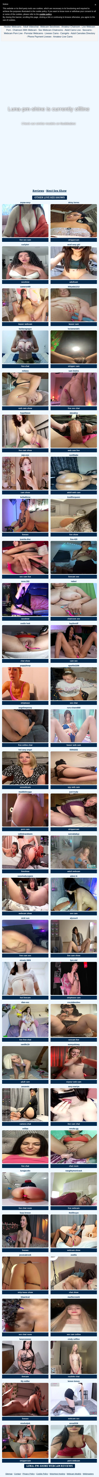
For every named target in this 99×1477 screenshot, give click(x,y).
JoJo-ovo (25, 455)
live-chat (25, 366)
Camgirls (64, 33)
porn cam (25, 829)
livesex (25, 534)
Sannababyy (73, 834)
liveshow (25, 871)
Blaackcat (25, 1297)
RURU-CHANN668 (73, 708)
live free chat (25, 1040)
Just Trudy (73, 792)
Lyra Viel (73, 960)
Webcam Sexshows (50, 27)
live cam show (25, 450)
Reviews (38, 190)
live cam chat (74, 1124)
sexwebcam (25, 787)
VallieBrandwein (25, 834)
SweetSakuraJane (25, 876)
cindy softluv (74, 1339)
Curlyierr (25, 244)
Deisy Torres (73, 202)
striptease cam (73, 998)
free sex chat (74, 408)
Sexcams (87, 30)
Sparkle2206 (73, 665)
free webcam (74, 1208)
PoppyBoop (25, 665)
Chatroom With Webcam (25, 30)
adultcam (73, 282)
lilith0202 (74, 750)
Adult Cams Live (73, 30)
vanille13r (25, 1044)
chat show (25, 661)
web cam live (74, 450)
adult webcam (73, 871)
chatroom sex (73, 619)
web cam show (25, 408)
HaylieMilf (73, 623)
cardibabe (73, 455)
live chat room (25, 1208)
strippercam (73, 240)
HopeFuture (25, 413)
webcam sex (74, 1419)
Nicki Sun (25, 918)
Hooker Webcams (12, 27)
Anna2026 (73, 1423)
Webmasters (88, 1474)
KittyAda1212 (74, 287)
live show (73, 534)
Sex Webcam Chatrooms (50, 30)
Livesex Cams (52, 33)
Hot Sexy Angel (25, 750)
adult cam (25, 1082)
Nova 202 (25, 581)
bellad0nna (25, 497)
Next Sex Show (56, 190)
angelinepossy (25, 708)
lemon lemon (74, 1381)
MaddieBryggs (25, 792)
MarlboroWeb (74, 1297)
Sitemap (8, 1474)
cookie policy (45, 14)
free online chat (25, 745)
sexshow (25, 282)
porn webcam (74, 1461)
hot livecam (25, 998)
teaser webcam (25, 324)
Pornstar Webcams (33, 33)
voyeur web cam (73, 1082)
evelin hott (25, 623)
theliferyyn (74, 1213)
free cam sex (25, 955)
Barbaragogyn (25, 329)
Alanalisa (74, 413)
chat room (73, 1166)
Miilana (25, 371)
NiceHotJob (25, 1423)
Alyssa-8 (73, 918)
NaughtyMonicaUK (73, 1171)
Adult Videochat (31, 27)
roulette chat (74, 1376)
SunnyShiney (74, 1044)
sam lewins (74, 371)
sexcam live (73, 1040)
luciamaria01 (74, 329)
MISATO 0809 (25, 960)
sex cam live (25, 577)
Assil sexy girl (73, 244)
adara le (73, 876)
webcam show (25, 913)
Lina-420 (73, 539)
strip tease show (25, 1292)
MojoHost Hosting (57, 1474)
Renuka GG (73, 1129)
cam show (25, 492)
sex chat (74, 703)
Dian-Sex (25, 1002)
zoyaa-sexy (25, 202)
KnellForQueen (73, 497)
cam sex (73, 661)
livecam (25, 1376)
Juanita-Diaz (25, 539)
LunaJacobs (25, 1171)
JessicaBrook (25, 1255)
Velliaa (25, 1129)
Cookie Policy (42, 1474)
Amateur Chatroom (70, 27)
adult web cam (73, 492)
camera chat (25, 1124)
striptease (25, 703)
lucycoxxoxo (25, 1339)
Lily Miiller (25, 1381)
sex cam (73, 913)
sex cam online (74, 1334)
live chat (25, 1166)
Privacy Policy (29, 1474)
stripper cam (74, 366)
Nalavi (73, 581)
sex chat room (25, 1334)
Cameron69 (25, 287)
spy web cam (74, 787)
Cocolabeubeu (73, 1002)
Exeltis (74, 1255)
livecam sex (73, 577)
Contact (17, 1474)
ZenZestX (25, 1086)
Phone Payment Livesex (40, 36)
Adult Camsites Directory (83, 33)
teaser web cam (74, 745)
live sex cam (25, 240)
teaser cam (74, 324)
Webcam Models (74, 1474)
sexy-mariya (73, 1086)
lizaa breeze (25, 1213)
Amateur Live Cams (63, 36)
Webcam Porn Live (13, 33)
